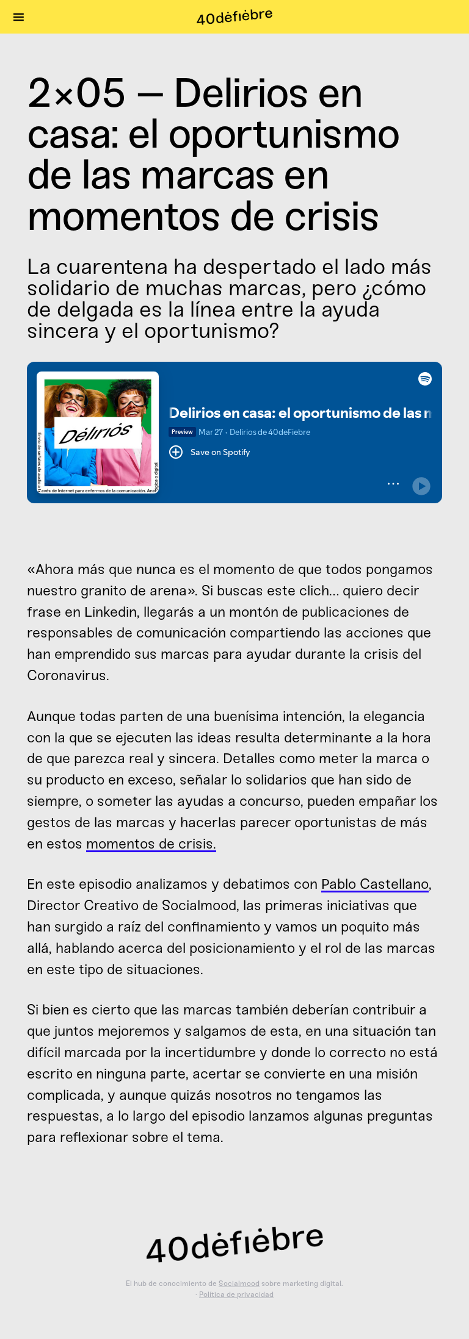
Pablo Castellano (375, 883)
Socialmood (239, 1283)
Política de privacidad (236, 1294)
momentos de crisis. (151, 843)
